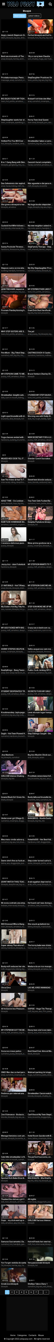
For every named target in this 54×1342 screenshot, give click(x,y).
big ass (17, 38)
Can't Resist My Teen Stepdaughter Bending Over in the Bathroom (40, 1114)
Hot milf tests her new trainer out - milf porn (40, 1242)
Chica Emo (6, 988)
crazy (30, 630)
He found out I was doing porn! (40, 903)
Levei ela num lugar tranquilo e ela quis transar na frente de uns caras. (40, 712)
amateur (19, 101)
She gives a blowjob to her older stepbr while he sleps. (13, 204)
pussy (24, 292)
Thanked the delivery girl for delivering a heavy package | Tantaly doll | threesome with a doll (13, 1199)
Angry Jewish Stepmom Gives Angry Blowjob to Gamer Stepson (13, 35)
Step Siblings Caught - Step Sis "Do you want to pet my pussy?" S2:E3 (40, 733)
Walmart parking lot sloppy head (40, 1072)
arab (30, 884)
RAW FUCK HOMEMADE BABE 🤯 (13, 522)
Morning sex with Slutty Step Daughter (40, 416)
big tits (48, 80)
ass (49, 122)
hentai (16, 59)
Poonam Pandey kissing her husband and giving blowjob (13, 310)
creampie (45, 101)
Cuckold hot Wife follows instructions (13, 226)
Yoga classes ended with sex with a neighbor (13, 437)
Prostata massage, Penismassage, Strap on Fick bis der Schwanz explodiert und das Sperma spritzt (13, 77)
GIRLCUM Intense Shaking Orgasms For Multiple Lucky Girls (13, 776)
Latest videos (34, 16)
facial (30, 165)
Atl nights (32, 1199)
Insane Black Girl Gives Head (13, 797)
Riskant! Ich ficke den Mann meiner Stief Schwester (40, 99)
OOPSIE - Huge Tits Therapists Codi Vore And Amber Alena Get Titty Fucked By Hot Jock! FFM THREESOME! (40, 1009)
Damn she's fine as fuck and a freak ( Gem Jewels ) (13, 861)
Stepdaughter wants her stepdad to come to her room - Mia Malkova (13, 120)
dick (3, 398)
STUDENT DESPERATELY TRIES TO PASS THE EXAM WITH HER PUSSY (13, 691)
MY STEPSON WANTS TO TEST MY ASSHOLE (40, 564)
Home (13, 1335)
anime (22, 59)
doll (2, 1202)
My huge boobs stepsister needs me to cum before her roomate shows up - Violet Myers (40, 204)
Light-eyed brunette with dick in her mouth (13, 416)
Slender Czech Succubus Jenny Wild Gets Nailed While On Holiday (40, 458)
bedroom (37, 630)
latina (3, 863)
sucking (4, 271)
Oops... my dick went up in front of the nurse (13, 1220)
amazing (24, 143)
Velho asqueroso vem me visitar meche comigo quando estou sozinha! (40, 649)
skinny (4, 948)
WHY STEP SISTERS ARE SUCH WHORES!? (13, 331)
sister (30, 863)
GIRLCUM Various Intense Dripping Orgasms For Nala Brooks (40, 1220)
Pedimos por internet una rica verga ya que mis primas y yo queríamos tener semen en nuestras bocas (13, 1093)
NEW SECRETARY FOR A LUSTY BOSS (40, 437)
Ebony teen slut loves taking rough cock (40, 1030)
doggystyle (23, 821)
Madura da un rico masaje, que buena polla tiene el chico (40, 966)
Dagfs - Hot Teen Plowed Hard (13, 733)
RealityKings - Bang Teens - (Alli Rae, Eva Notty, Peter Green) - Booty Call (13, 670)
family (24, 1265)
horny (30, 948)
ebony (30, 1033)
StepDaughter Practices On (40, 77)
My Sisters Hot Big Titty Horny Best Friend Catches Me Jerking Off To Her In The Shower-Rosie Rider (13, 607)
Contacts (32, 1335)
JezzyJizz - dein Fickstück (13, 564)
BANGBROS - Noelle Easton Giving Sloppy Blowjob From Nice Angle (40, 818)
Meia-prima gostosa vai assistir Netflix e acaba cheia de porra (40, 543)
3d (39, 334)
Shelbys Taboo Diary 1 (38, 1284)
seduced (43, 482)
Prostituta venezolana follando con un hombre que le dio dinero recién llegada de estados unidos (40, 776)
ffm (44, 1011)
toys (15, 503)
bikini (3, 38)
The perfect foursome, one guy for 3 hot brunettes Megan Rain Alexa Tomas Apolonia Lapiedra (40, 1157)
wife (34, 884)
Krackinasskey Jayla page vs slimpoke (13, 712)
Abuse (41, 1335)
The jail (31, 331)
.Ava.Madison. (7, 755)
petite (35, 80)
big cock (49, 38)
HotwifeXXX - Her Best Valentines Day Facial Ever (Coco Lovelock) (40, 839)
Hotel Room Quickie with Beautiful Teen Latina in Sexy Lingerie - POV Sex (40, 1136)
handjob (25, 186)
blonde (8, 228)
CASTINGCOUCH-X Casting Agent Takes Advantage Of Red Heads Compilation (40, 353)
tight (49, 419)
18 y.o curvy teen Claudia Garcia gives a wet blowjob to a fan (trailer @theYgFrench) (40, 56)
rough (37, 419)
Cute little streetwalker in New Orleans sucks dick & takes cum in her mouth (13, 1157)
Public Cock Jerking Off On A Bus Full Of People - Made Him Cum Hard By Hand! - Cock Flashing (40, 670)
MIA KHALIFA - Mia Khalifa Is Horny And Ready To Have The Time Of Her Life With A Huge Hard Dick (40, 1178)
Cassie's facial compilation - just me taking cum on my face (40, 162)
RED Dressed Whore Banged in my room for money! (13, 924)
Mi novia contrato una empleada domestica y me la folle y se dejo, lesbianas (13, 903)
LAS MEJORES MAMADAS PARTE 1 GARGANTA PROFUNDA (40, 988)
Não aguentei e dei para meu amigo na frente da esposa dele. (40, 183)
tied (37, 800)
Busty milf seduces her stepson (13, 966)
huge (41, 59)
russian (8, 609)
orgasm (21, 524)
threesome (14, 249)
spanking (19, 122)
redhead (48, 355)
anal (3, 59)
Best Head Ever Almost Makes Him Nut (40, 1051)
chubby (35, 59)
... (40, 1292)
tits (21, 355)
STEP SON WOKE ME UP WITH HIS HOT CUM (40, 607)
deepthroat (24, 376)
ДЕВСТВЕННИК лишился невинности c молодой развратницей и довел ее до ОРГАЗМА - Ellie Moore (13, 289)
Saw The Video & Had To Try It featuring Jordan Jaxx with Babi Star (13, 480)
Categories (22, 1335)
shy (43, 38)
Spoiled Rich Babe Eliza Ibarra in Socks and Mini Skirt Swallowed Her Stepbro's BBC (13, 1178)
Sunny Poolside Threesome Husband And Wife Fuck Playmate (13, 247)
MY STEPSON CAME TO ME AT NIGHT (13, 374)
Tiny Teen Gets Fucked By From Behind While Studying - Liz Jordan (40, 501)
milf (51, 101)
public (50, 673)
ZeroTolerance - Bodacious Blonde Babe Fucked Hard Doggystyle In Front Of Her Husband (13, 1114)
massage (5, 80)
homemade (21, 271)
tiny (19, 165)
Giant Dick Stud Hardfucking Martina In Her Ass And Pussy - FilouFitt (40, 310)
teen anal (32, 122)
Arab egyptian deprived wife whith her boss (40, 882)
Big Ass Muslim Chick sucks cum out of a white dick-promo (40, 755)
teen (30, 80)
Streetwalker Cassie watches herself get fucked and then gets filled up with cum (40, 1093)
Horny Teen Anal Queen (38, 120)
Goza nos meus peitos (11, 1051)
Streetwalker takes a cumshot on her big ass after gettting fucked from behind (40, 141)
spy (19, 1265)
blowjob (9, 38)
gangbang (13, 165)
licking (14, 186)
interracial (16, 228)
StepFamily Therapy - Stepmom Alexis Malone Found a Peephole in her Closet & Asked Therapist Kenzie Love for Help (40, 247)
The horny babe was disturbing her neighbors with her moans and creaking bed (40, 945)
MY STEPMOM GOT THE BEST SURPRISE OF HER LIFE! (13, 1030)
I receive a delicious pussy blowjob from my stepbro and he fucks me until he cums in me (13, 543)
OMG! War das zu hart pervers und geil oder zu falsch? (13, 1072)
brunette (43, 186)
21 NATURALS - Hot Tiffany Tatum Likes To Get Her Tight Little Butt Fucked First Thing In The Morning (13, 585)
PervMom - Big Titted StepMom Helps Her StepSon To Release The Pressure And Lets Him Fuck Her (13, 353)
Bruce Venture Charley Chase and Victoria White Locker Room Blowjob (40, 374)
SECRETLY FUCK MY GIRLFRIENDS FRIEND (40, 691)
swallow (15, 143)
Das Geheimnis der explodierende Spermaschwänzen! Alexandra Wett (13, 183)
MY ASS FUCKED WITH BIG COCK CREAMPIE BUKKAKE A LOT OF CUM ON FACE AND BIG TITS (13, 628)
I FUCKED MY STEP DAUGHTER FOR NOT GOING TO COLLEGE (40, 395)
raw (52, 398)
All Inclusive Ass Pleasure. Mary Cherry (13, 1009)
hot (36, 38)
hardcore (5, 249)
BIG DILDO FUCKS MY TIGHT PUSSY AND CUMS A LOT (13, 99)
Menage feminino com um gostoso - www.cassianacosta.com (13, 1136)
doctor (42, 249)
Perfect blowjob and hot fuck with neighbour (40, 35)
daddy (43, 419)
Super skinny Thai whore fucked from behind (13, 945)
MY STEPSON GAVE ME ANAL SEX (40, 585)
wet (29, 59)
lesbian (4, 905)
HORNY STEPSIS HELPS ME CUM (13, 649)
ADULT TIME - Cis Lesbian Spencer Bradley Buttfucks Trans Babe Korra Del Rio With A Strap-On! (13, 501)
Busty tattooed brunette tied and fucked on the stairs (40, 797)
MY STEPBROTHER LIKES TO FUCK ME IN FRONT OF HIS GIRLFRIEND (40, 289)
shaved (35, 249)
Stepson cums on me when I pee (13, 268)
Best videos (20, 16)
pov (45, 122)
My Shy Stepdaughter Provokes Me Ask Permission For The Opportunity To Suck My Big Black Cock (40, 268)
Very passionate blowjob (39, 1263)
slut (35, 1033)
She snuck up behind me (38, 924)
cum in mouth (11, 398)
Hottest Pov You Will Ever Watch (13, 141)
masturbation (47, 927)
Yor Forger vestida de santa (13, 1263)
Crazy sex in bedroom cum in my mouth (40, 628)
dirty (23, 38)
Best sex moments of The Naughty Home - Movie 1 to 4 (13, 56)
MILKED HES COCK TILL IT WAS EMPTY (13, 458)
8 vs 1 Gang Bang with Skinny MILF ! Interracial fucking (13, 162)
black (38, 271)
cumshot (18, 80)
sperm (38, 228)
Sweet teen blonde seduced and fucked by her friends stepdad (40, 480)
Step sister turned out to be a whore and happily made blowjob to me (40, 861)
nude (24, 927)
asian (42, 757)
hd (40, 38)
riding (13, 482)
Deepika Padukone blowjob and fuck (40, 522)
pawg (49, 1011)
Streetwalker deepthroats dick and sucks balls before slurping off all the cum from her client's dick (13, 395)
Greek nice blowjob (9, 1284)
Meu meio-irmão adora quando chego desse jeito (13, 839)
